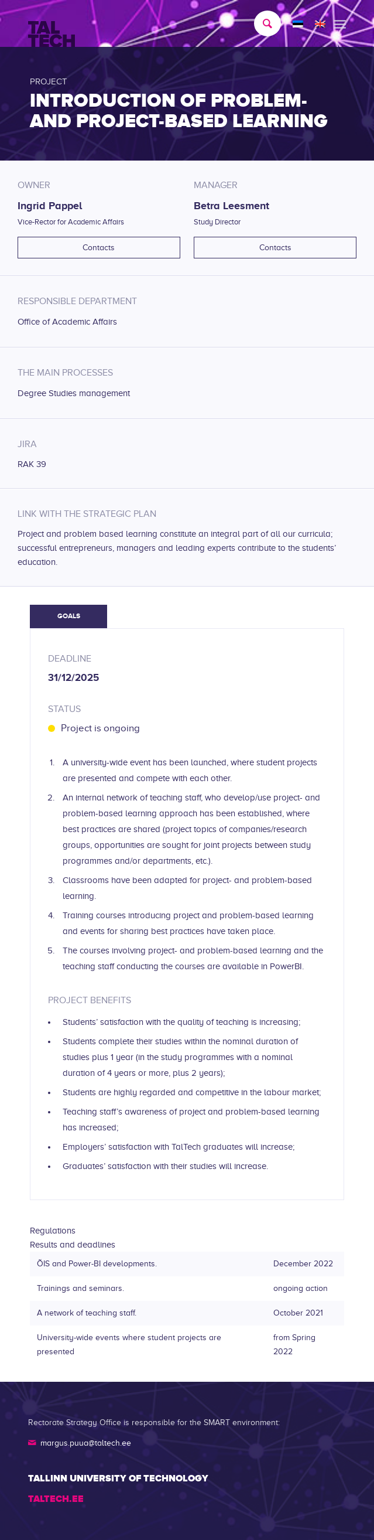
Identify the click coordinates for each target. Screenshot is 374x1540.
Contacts (99, 247)
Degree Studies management (74, 393)
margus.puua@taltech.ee (85, 1443)
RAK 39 (32, 464)
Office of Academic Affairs (67, 321)
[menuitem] (261, 23)
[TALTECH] (155, 24)
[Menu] (340, 23)
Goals (68, 616)
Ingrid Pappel (50, 206)
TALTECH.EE (56, 1498)
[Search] (261, 23)
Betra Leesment (231, 206)
